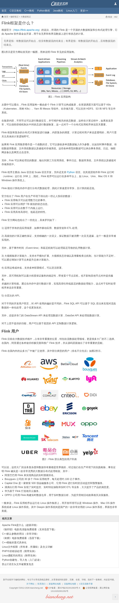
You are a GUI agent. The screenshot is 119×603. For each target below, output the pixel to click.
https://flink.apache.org (26, 30)
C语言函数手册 (86, 584)
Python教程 (43, 10)
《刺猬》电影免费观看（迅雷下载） (22, 538)
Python (71, 172)
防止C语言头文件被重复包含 (18, 564)
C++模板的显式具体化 (14, 542)
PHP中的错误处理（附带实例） (19, 551)
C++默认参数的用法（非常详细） (20, 533)
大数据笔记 (26, 17)
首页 (4, 10)
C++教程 (29, 10)
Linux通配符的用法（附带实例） (20, 555)
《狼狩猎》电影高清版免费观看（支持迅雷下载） (29, 529)
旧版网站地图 (70, 584)
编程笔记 (14, 17)
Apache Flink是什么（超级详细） (20, 525)
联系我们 (41, 584)
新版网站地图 (55, 584)
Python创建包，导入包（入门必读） (22, 560)
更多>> (84, 10)
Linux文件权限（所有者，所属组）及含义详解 (27, 547)
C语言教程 (15, 10)
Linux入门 (71, 10)
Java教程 (58, 10)
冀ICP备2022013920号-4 (69, 588)
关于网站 (30, 584)
